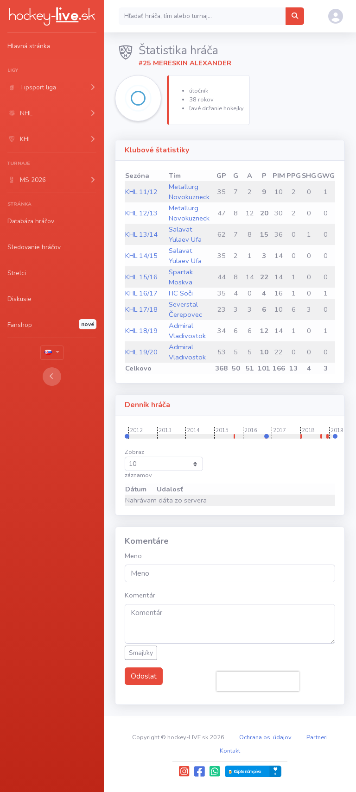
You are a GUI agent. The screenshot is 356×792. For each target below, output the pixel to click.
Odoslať (144, 676)
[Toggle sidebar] (52, 376)
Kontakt (230, 751)
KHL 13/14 (141, 234)
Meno (133, 555)
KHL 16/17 (141, 293)
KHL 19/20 (141, 352)
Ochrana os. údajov (265, 737)
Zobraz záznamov (164, 463)
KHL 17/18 (141, 309)
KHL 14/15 (141, 255)
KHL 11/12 (141, 191)
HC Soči (181, 293)
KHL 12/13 (141, 213)
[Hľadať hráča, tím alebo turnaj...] (295, 16)
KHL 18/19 (141, 330)
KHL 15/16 (141, 277)
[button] (52, 87)
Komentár (140, 595)
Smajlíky (141, 652)
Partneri (317, 737)
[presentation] (257, 681)
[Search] (202, 16)
